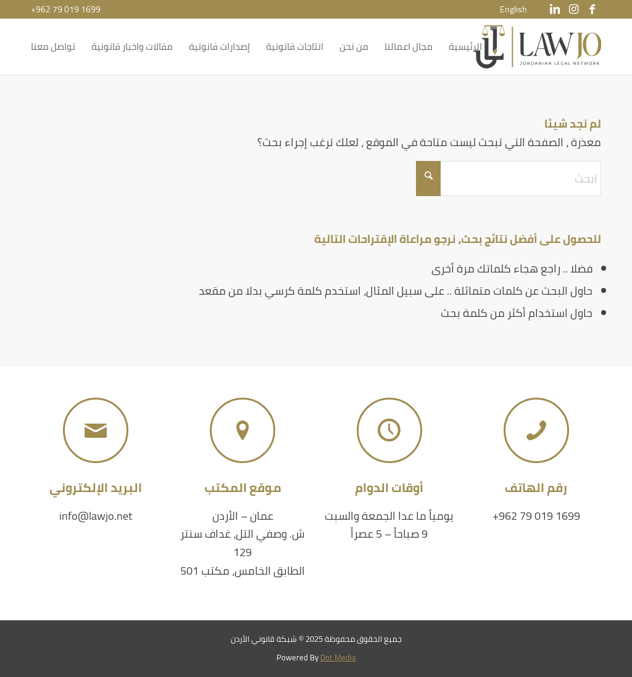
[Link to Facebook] (592, 9)
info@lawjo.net (95, 516)
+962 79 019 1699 (66, 9)
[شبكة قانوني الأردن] (537, 47)
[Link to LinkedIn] (555, 9)
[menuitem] (513, 9)
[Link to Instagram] (573, 9)
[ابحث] (508, 178)
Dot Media (338, 657)
